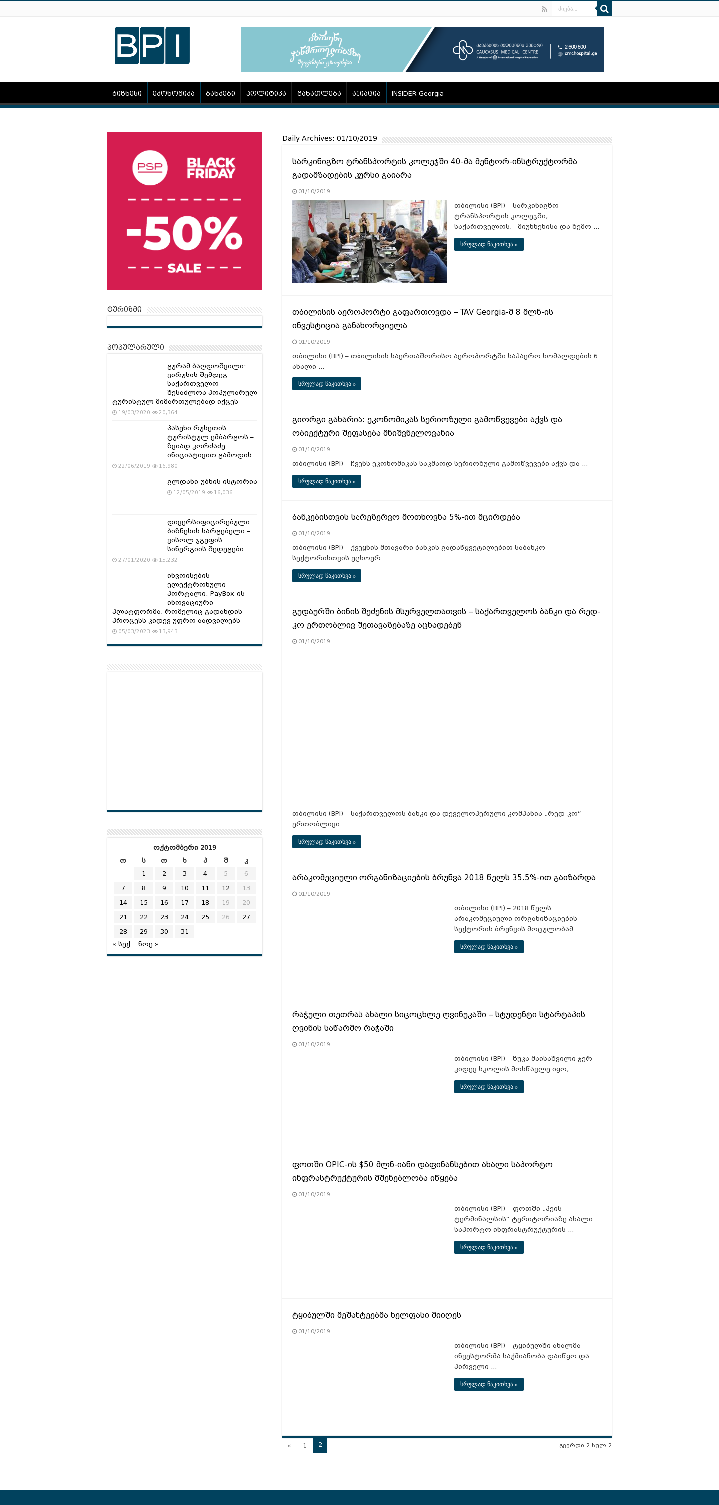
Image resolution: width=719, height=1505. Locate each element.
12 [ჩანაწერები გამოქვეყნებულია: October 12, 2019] (226, 888)
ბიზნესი (127, 93)
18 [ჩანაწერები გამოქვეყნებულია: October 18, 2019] (205, 902)
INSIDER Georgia (418, 93)
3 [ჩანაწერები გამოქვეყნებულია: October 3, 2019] (185, 873)
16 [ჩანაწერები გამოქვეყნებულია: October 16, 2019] (164, 902)
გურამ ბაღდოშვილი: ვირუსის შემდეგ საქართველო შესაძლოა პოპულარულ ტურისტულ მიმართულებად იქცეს (184, 384)
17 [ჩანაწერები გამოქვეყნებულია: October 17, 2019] (185, 902)
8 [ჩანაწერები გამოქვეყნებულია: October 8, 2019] (144, 888)
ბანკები (220, 93)
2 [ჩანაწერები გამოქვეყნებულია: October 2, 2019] (164, 873)
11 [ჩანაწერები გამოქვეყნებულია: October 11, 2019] (205, 888)
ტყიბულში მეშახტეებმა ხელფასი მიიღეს (376, 1315)
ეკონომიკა (174, 93)
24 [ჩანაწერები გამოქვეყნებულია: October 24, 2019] (185, 917)
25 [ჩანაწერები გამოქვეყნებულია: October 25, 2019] (205, 917)
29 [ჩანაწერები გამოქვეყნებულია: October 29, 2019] (144, 931)
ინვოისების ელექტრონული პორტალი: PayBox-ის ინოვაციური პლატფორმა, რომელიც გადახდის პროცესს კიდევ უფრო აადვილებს (178, 598)
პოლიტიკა (266, 93)
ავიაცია (366, 93)
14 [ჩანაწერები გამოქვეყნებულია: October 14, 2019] (123, 902)
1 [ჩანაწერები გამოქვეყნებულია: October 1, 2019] (144, 873)
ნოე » (148, 944)
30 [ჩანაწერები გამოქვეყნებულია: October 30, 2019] (164, 931)
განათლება (319, 93)
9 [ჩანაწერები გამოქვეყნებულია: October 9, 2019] (164, 888)
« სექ (121, 944)
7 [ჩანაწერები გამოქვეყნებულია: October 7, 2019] (123, 888)
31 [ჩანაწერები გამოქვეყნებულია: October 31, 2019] (185, 931)
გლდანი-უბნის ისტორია (212, 481)
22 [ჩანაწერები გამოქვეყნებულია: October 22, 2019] (144, 917)
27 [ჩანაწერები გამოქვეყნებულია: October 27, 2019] (246, 917)
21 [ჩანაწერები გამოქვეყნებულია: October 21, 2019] (123, 917)
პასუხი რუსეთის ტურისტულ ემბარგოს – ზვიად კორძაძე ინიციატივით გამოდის (210, 441)
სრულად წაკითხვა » (489, 244)
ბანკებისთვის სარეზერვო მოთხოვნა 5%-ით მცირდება (406, 517)
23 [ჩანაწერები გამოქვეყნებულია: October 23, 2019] (164, 917)
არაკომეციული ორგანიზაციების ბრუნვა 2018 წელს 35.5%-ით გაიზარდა (444, 877)
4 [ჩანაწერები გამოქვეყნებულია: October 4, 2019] (205, 873)
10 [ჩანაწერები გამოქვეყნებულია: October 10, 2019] (185, 888)
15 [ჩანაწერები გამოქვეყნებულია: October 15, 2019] (144, 902)
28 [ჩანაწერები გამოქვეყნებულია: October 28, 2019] (123, 931)
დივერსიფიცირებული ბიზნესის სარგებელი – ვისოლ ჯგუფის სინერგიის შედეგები (208, 535)
